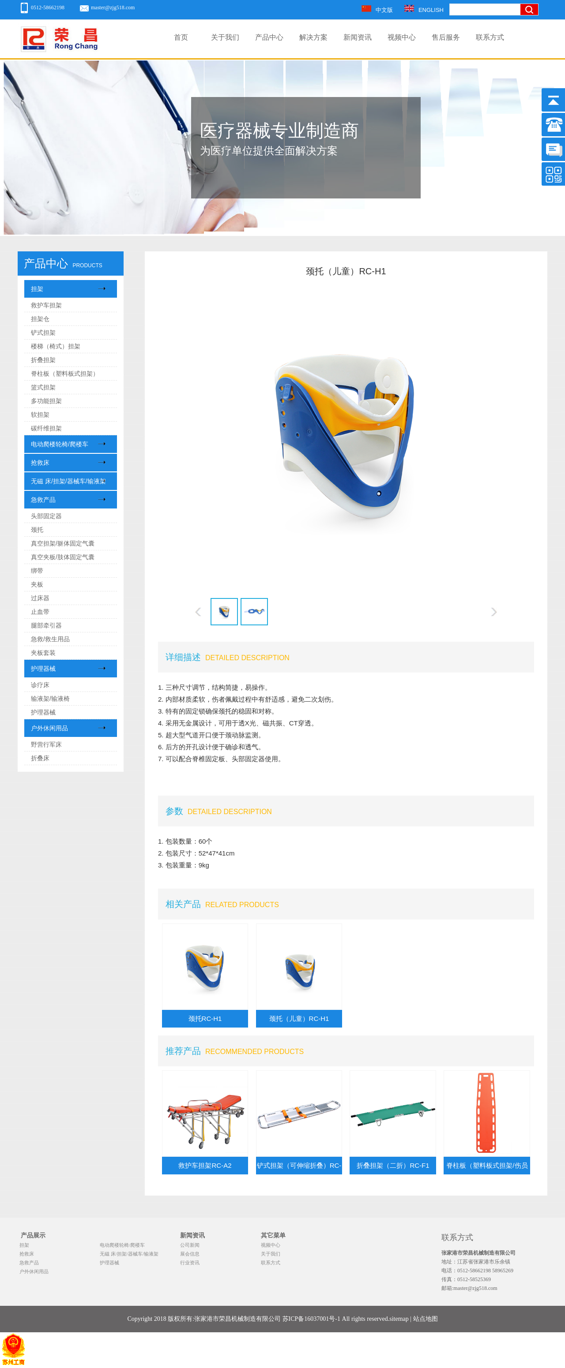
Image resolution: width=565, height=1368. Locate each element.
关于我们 (225, 37)
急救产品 (43, 499)
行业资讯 (190, 1262)
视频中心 (402, 37)
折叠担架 (43, 359)
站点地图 (425, 1319)
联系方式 (490, 37)
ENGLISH (424, 10)
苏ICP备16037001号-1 (311, 1319)
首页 (181, 37)
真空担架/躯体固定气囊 (62, 543)
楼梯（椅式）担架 (55, 346)
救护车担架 (46, 305)
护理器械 (43, 668)
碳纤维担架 (46, 428)
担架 (37, 288)
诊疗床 (40, 684)
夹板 (37, 584)
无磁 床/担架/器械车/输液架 (68, 481)
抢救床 (40, 462)
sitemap (399, 1319)
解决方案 (313, 37)
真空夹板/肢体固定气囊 (62, 557)
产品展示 (33, 1235)
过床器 (40, 598)
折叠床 (40, 758)
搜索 (531, 38)
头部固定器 (46, 516)
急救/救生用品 (50, 639)
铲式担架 (43, 332)
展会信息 (190, 1253)
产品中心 (269, 37)
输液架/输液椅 (50, 698)
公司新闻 (190, 1245)
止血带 (40, 611)
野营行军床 (46, 744)
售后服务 (446, 37)
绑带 (37, 570)
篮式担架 (43, 387)
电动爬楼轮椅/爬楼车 (59, 444)
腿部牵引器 (46, 625)
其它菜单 (273, 1235)
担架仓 (40, 318)
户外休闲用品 (49, 728)
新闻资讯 (357, 37)
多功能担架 (46, 400)
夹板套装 (43, 652)
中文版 (377, 10)
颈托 (37, 529)
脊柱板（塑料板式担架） (65, 373)
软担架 (40, 414)
